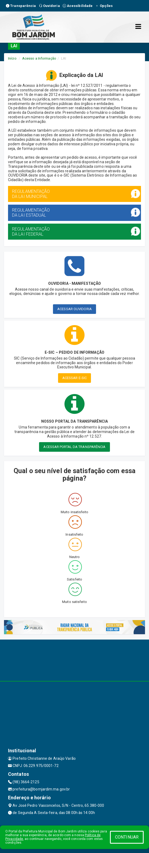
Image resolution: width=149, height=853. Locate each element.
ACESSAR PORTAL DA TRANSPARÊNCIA (74, 447)
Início (12, 58)
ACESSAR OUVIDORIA (74, 309)
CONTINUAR (127, 837)
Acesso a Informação (39, 58)
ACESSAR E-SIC (74, 378)
